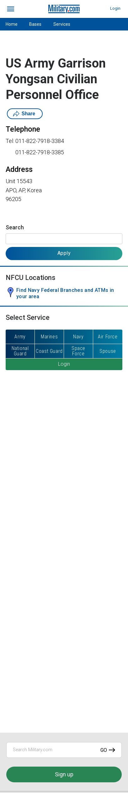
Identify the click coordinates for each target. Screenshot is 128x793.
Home (12, 24)
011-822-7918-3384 (39, 141)
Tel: (10, 141)
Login (115, 8)
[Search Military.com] (64, 750)
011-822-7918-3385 (39, 152)
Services (61, 24)
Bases (35, 24)
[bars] (11, 9)
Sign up (64, 774)
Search (15, 227)
